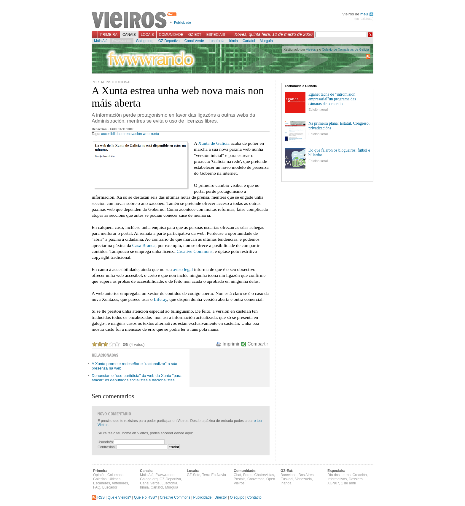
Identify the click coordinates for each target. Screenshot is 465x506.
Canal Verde (194, 41)
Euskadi (287, 479)
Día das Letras (339, 475)
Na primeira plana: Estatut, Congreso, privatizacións (339, 125)
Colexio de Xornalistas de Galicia (345, 49)
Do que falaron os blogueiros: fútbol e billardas (339, 152)
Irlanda (286, 483)
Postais (239, 479)
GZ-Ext (194, 35)
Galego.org (144, 41)
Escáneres (101, 483)
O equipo (237, 497)
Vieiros (135, 20)
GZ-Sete (193, 475)
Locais (147, 35)
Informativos (337, 479)
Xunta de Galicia (214, 143)
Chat (237, 475)
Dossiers (356, 479)
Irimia (233, 41)
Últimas (114, 479)
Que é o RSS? (145, 497)
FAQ (96, 487)
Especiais (215, 35)
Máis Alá (100, 41)
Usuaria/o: (106, 442)
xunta (154, 134)
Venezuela (303, 479)
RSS (98, 497)
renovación (133, 134)
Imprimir (230, 343)
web (146, 134)
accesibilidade (112, 134)
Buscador (109, 487)
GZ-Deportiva (169, 41)
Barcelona (289, 475)
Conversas (255, 479)
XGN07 (333, 483)
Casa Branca (143, 245)
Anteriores (120, 483)
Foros (247, 475)
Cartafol (249, 41)
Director (220, 497)
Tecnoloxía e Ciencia (301, 86)
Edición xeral (318, 109)
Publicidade (182, 22)
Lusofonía (216, 41)
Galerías (99, 479)
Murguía (266, 41)
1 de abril (348, 483)
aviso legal (183, 269)
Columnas (115, 475)
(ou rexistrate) (363, 18)
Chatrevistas (264, 475)
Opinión (99, 475)
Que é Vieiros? (119, 497)
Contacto (254, 497)
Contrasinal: (107, 447)
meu (366, 14)
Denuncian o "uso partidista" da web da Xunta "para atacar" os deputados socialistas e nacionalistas (136, 377)
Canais (129, 35)
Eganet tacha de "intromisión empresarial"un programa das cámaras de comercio (332, 99)
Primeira (108, 35)
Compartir (258, 343)
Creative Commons (195, 251)
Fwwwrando (121, 41)
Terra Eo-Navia (214, 475)
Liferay (160, 299)
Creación (360, 475)
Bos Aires (306, 475)
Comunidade (171, 35)
